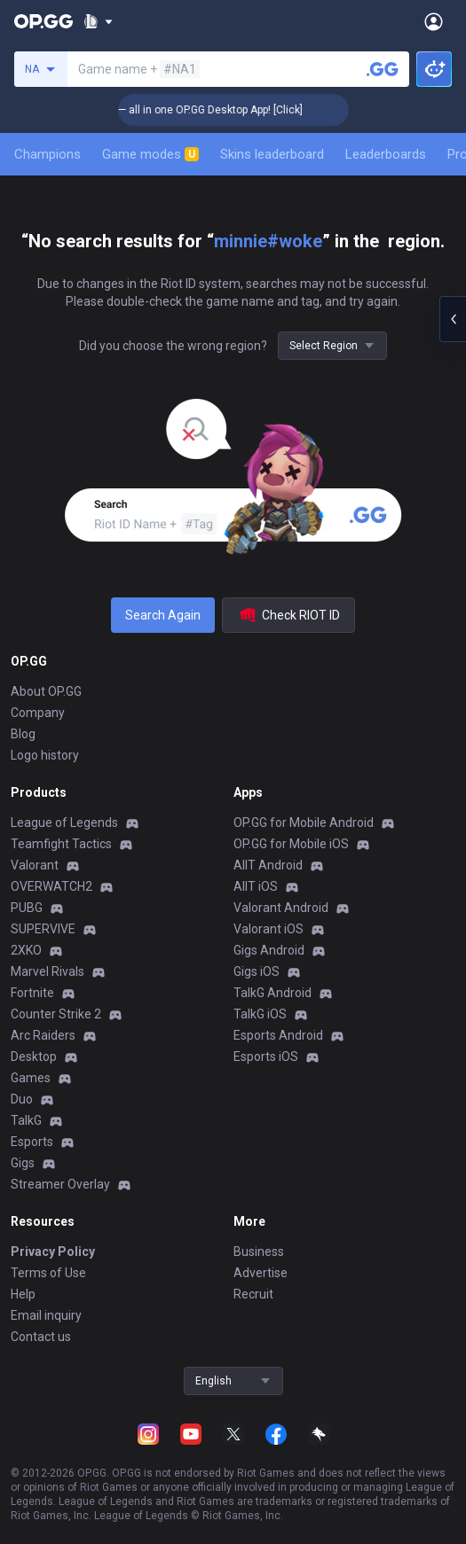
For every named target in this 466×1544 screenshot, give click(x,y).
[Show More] (98, 21)
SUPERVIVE (43, 929)
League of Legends (64, 822)
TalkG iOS (260, 1014)
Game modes (150, 154)
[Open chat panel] (452, 319)
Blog (23, 734)
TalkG (26, 1120)
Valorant (35, 865)
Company (38, 713)
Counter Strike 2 (56, 1014)
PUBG (27, 908)
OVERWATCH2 (51, 886)
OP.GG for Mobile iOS (291, 844)
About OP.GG (46, 691)
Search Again (163, 615)
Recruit (253, 1294)
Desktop (34, 1056)
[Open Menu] (433, 21)
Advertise (260, 1273)
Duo (22, 1099)
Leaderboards (385, 154)
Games (31, 1078)
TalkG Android (272, 993)
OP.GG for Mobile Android (303, 822)
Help (23, 1294)
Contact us (41, 1337)
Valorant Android (280, 908)
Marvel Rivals (47, 971)
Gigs (23, 1163)
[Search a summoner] (382, 69)
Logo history (45, 755)
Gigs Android (268, 950)
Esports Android (278, 1035)
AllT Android (268, 865)
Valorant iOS (268, 929)
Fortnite (32, 993)
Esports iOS (265, 1056)
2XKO (26, 950)
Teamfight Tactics (61, 844)
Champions (47, 154)
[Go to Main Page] (43, 21)
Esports (32, 1142)
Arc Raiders (43, 1035)
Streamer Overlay (60, 1184)
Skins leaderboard (272, 154)
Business (258, 1251)
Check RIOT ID (288, 615)
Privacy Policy (53, 1251)
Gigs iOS (256, 971)
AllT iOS (255, 886)
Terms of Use (48, 1273)
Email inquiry (46, 1315)
